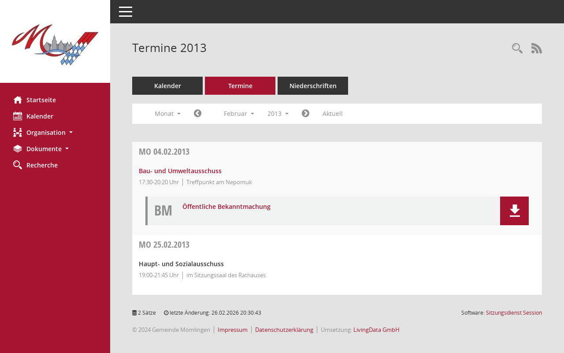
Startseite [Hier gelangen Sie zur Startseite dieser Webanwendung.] (34, 99)
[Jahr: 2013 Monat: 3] (305, 114)
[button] (55, 132)
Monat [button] (168, 113)
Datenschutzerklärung (284, 330)
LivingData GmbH (376, 330)
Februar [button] (239, 113)
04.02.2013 (164, 151)
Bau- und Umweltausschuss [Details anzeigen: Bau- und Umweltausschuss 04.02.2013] (180, 171)
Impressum (233, 330)
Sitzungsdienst (514, 312)
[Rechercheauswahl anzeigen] (517, 48)
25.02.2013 (164, 244)
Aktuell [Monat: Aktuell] (333, 113)
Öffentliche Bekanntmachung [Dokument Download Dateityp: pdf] (226, 207)
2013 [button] (278, 113)
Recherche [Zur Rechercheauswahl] (35, 164)
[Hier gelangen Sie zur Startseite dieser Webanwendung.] (55, 44)
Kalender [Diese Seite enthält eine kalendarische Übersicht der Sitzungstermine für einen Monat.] (33, 115)
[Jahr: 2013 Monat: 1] (197, 114)
